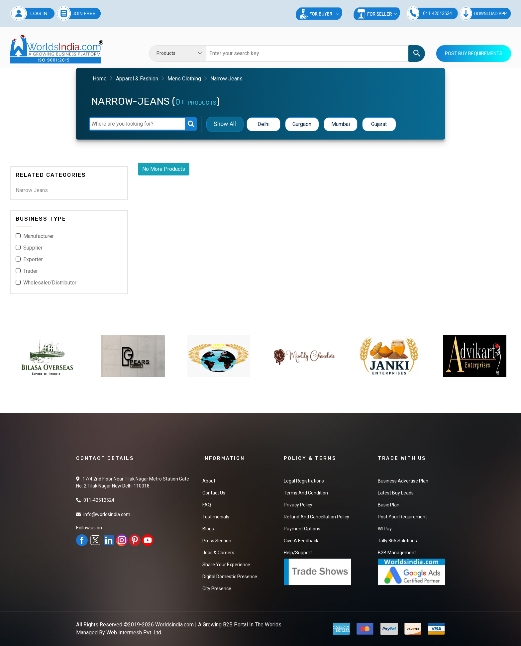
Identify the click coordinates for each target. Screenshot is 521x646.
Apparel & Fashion (137, 78)
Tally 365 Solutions (397, 540)
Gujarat (379, 124)
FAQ (206, 504)
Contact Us (213, 492)
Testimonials (215, 516)
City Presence (216, 588)
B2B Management (397, 552)
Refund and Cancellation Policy (316, 516)
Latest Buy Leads (396, 492)
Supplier (33, 248)
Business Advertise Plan (403, 481)
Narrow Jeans (32, 190)
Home (100, 78)
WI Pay (385, 528)
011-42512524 (98, 500)
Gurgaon (301, 124)
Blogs (208, 528)
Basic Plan (388, 504)
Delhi (263, 124)
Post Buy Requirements (473, 53)
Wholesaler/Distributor (49, 282)
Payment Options (302, 528)
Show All (225, 124)
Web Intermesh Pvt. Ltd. (134, 632)
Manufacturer (38, 236)
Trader (30, 271)
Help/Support (298, 552)
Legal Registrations (304, 481)
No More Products (163, 169)
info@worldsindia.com (106, 514)
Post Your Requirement (402, 516)
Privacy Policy (298, 504)
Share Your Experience (226, 564)
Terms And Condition (306, 492)
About (208, 481)
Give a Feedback (301, 540)
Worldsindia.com (174, 624)
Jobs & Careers (218, 552)
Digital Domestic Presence (229, 576)
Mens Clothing (184, 78)
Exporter (33, 259)
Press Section (216, 540)
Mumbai (340, 124)
